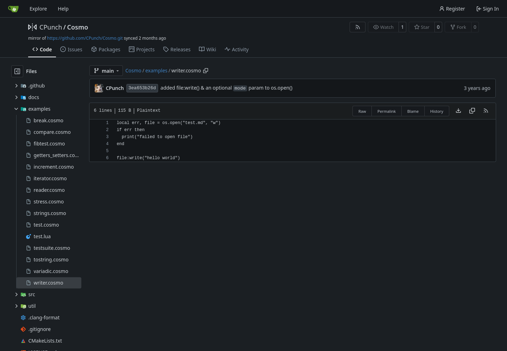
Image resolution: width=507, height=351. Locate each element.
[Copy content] (472, 111)
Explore (38, 8)
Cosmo (77, 27)
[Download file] (458, 111)
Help (63, 8)
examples (156, 70)
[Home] (13, 8)
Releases (176, 49)
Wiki (207, 49)
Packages (105, 49)
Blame (413, 111)
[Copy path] (205, 70)
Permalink (386, 111)
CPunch (50, 27)
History (436, 111)
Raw (362, 111)
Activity (237, 49)
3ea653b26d (142, 88)
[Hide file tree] (17, 71)
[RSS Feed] (358, 27)
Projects (142, 49)
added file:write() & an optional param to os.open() (227, 87)
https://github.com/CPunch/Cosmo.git (85, 38)
